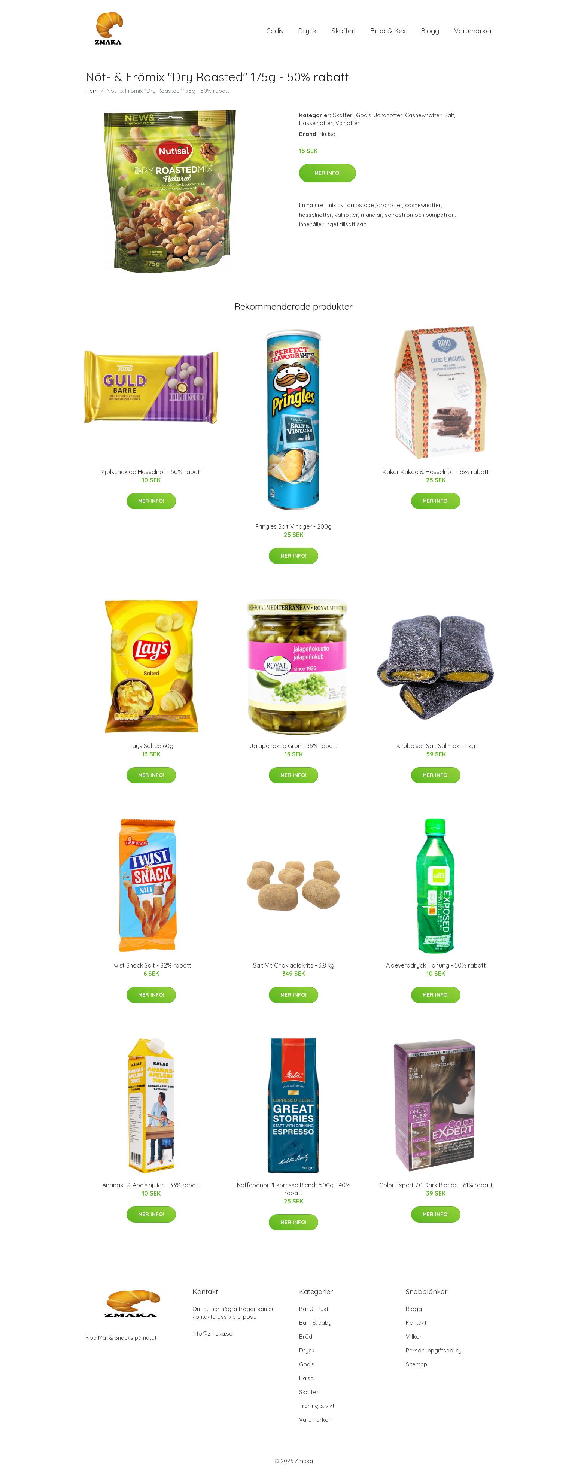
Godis (274, 33)
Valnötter (347, 128)
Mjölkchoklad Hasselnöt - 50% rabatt (151, 477)
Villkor (414, 1341)
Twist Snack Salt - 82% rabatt (151, 970)
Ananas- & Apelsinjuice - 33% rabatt (151, 1190)
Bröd (305, 1341)
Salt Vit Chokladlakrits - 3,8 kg (293, 970)
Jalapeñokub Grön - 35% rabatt (293, 751)
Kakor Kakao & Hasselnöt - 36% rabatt (436, 477)
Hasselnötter (316, 128)
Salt (449, 120)
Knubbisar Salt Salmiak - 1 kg (435, 751)
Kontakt (416, 1327)
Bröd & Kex (388, 33)
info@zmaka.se (212, 1338)
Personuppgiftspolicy (434, 1355)
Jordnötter (388, 120)
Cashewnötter (423, 120)
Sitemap (416, 1369)
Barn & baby (315, 1327)
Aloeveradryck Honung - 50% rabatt (436, 970)
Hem (92, 96)
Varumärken (474, 33)
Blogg (430, 33)
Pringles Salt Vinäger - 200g (293, 531)
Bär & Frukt (313, 1314)
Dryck (307, 33)
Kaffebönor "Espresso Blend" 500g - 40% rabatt (293, 1194)
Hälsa (306, 1383)
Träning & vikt (316, 1411)
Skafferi (343, 33)
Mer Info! (327, 178)
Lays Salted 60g (151, 751)
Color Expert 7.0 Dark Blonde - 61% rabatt (436, 1190)
